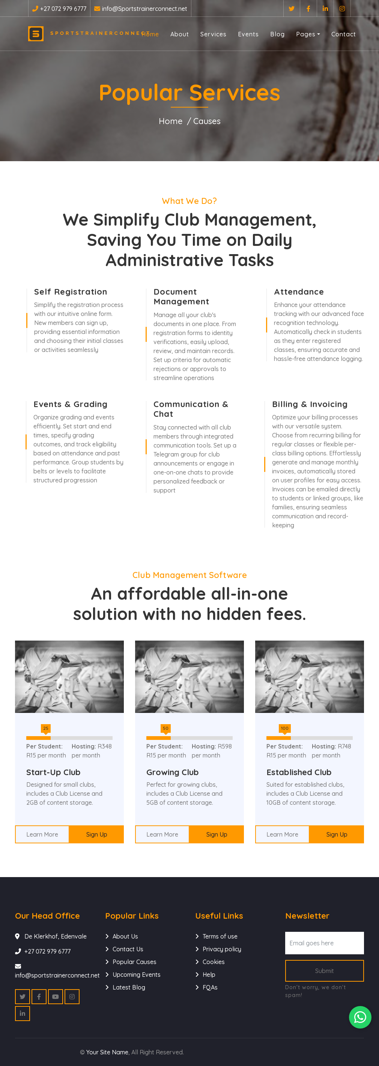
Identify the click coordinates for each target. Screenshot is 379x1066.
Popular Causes (134, 962)
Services (213, 34)
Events (248, 34)
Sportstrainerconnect (82, 33)
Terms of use (220, 936)
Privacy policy (222, 949)
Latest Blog (129, 987)
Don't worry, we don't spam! (315, 991)
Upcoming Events (137, 974)
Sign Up (96, 834)
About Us (125, 936)
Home (150, 34)
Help (209, 974)
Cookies (214, 962)
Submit (324, 971)
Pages (306, 34)
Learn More (42, 834)
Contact (343, 34)
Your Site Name (107, 1052)
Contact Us (128, 949)
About (179, 34)
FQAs (210, 987)
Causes (207, 121)
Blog (277, 34)
